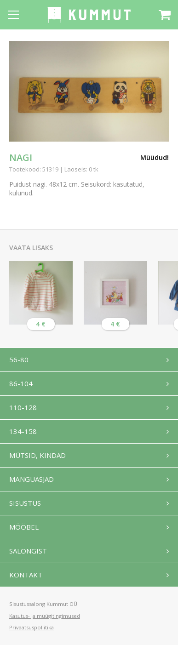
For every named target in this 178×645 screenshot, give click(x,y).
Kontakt (25, 574)
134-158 (23, 431)
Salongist (28, 550)
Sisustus (25, 503)
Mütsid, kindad (37, 455)
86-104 (21, 383)
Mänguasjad (31, 479)
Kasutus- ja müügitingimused (44, 615)
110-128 (23, 407)
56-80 (19, 359)
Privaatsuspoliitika (31, 627)
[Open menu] (13, 15)
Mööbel (24, 526)
